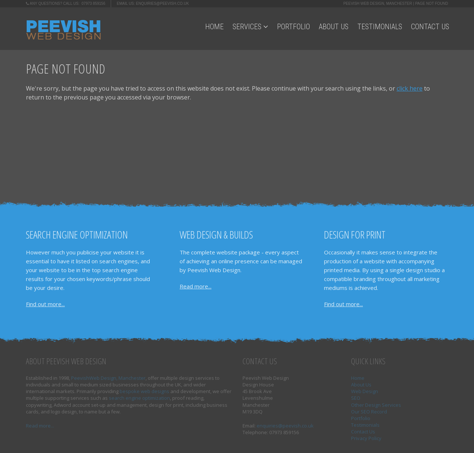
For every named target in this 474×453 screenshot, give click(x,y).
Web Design (364, 391)
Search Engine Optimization (77, 234)
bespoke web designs (144, 391)
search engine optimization (139, 398)
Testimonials (379, 26)
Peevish (80, 378)
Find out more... (45, 304)
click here (410, 88)
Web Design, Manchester (117, 378)
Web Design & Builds (216, 234)
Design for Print (354, 234)
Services (250, 26)
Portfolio (293, 26)
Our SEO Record (369, 411)
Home (214, 26)
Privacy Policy (366, 438)
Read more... (195, 286)
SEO (355, 398)
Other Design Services (376, 405)
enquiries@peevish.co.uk (162, 3)
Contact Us (430, 26)
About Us (333, 26)
